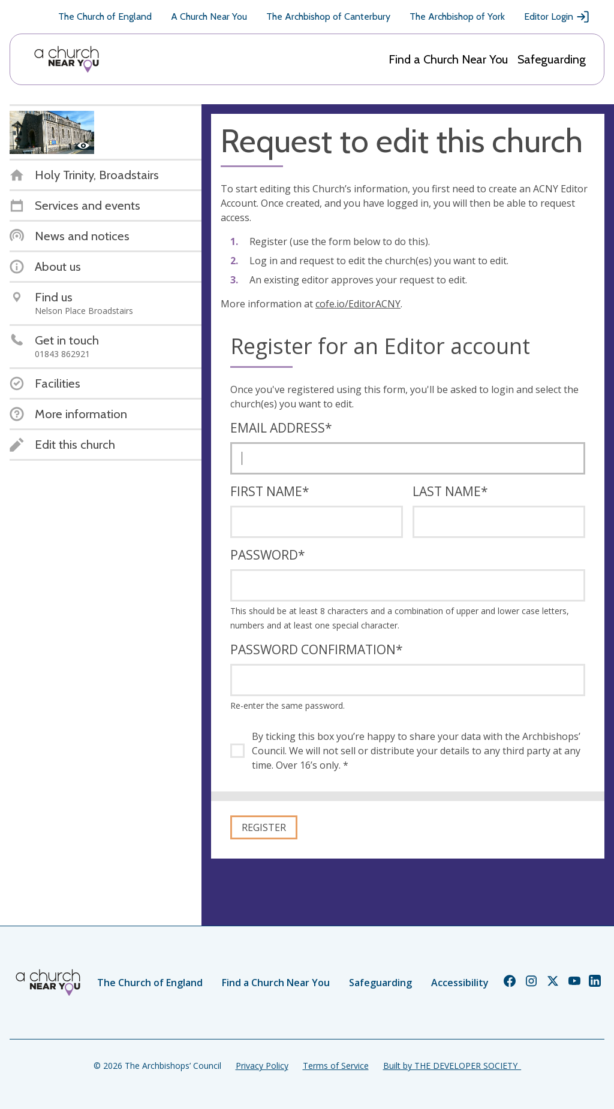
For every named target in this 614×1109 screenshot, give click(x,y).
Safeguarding (551, 59)
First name (269, 491)
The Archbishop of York (457, 16)
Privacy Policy (262, 1065)
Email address (281, 428)
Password (267, 555)
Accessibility (460, 982)
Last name (450, 491)
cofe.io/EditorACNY (358, 303)
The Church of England (105, 16)
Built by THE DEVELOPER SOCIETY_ (452, 1065)
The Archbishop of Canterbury (328, 16)
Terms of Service (336, 1065)
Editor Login (557, 17)
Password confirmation (316, 649)
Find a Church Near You (448, 59)
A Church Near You (209, 16)
